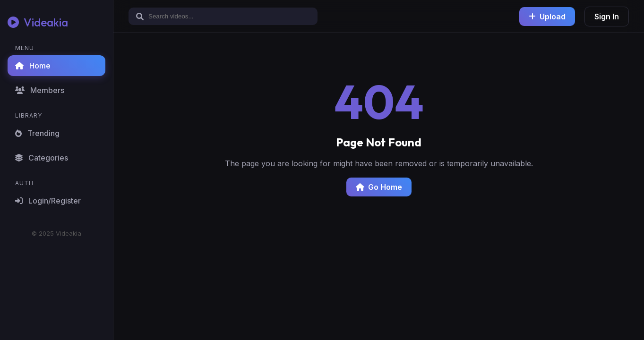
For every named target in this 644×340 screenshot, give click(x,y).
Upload (547, 16)
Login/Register (48, 200)
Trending (37, 133)
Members (39, 90)
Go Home (379, 187)
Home (33, 65)
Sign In (606, 16)
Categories (41, 157)
